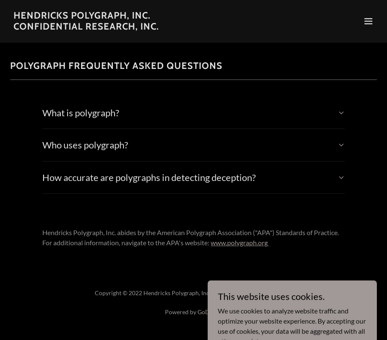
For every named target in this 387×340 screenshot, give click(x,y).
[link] (86, 27)
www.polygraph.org (240, 243)
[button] (368, 21)
